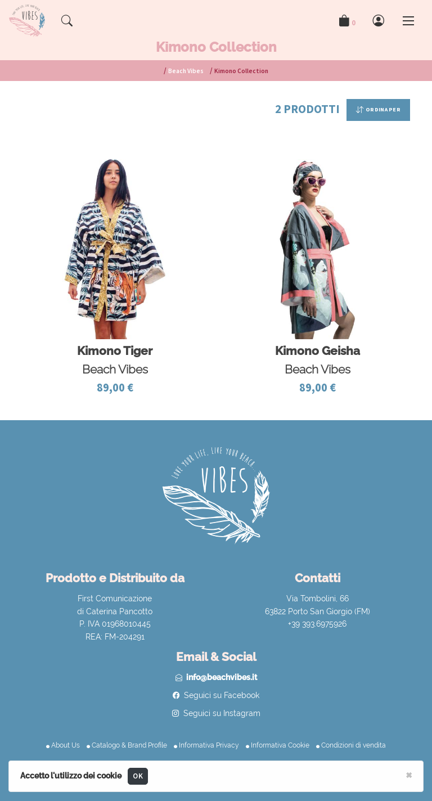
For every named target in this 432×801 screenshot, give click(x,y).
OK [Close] (138, 776)
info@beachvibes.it (221, 677)
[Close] (408, 774)
